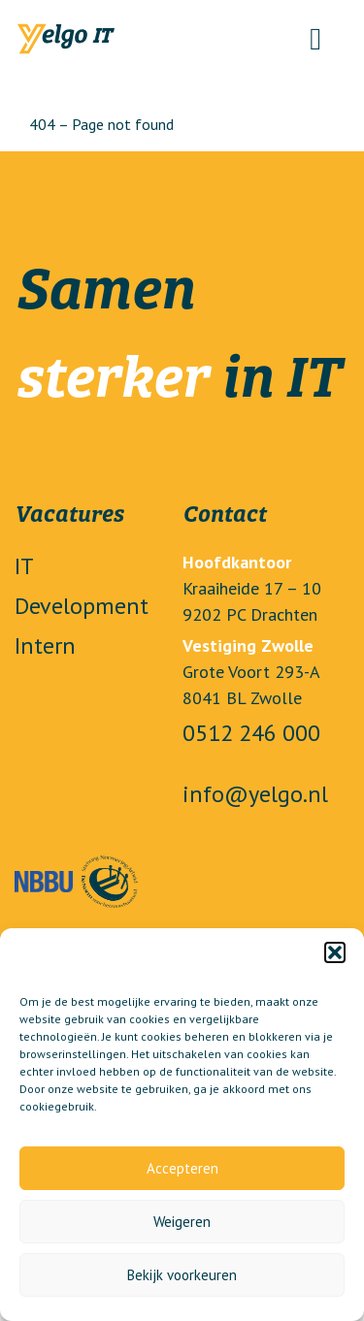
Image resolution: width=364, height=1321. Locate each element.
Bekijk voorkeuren (182, 1275)
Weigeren (182, 1221)
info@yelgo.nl (255, 794)
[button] (335, 952)
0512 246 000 (251, 733)
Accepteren (182, 1168)
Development (82, 606)
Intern (45, 645)
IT (24, 566)
